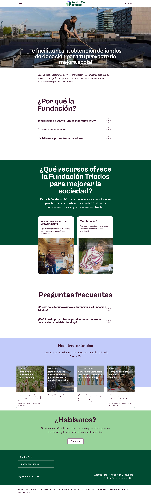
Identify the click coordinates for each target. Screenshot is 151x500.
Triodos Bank (26, 457)
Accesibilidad (99, 475)
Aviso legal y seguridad (121, 475)
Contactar (75, 441)
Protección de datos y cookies (117, 478)
